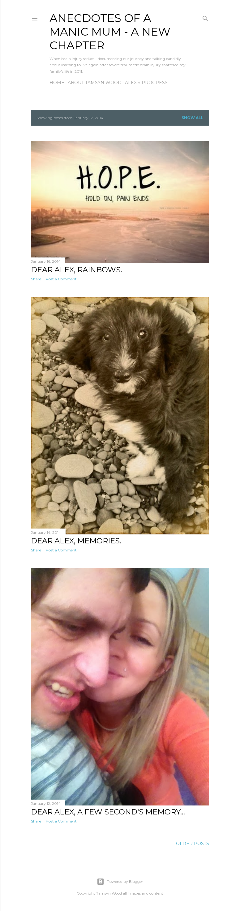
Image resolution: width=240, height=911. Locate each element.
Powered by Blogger (120, 881)
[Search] (205, 17)
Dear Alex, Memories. (76, 540)
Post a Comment (61, 279)
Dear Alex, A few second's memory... (108, 811)
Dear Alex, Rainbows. (76, 269)
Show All (193, 117)
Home (56, 82)
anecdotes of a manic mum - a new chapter (109, 31)
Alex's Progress (146, 82)
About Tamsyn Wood (95, 82)
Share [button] (36, 279)
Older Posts (192, 843)
